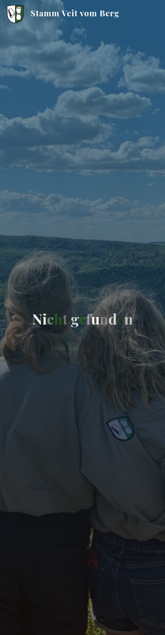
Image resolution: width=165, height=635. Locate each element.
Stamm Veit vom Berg (75, 12)
